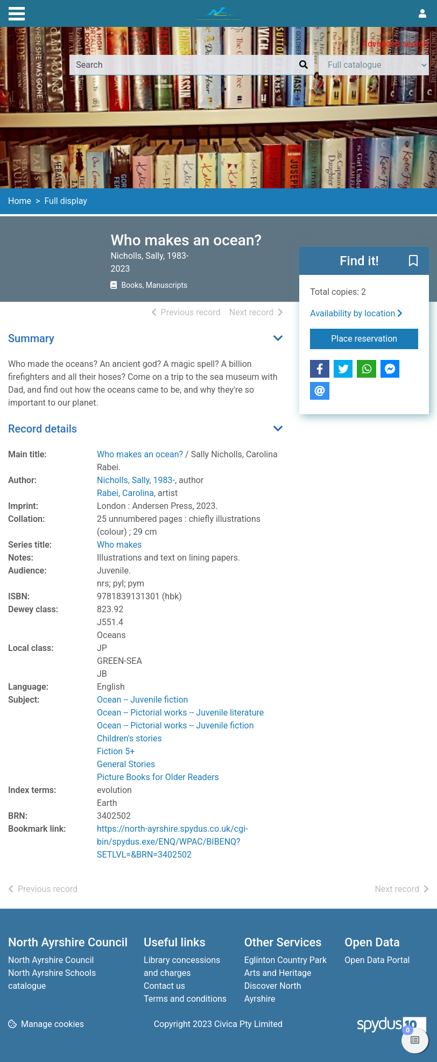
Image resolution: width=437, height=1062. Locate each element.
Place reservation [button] (374, 338)
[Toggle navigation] (17, 12)
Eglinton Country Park (285, 960)
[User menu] (422, 14)
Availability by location (356, 313)
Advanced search (395, 44)
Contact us (164, 986)
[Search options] (374, 65)
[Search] (303, 65)
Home (19, 201)
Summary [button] (31, 338)
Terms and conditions (185, 999)
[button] (413, 261)
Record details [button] (42, 428)
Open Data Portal (377, 960)
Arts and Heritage (278, 973)
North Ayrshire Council (51, 960)
